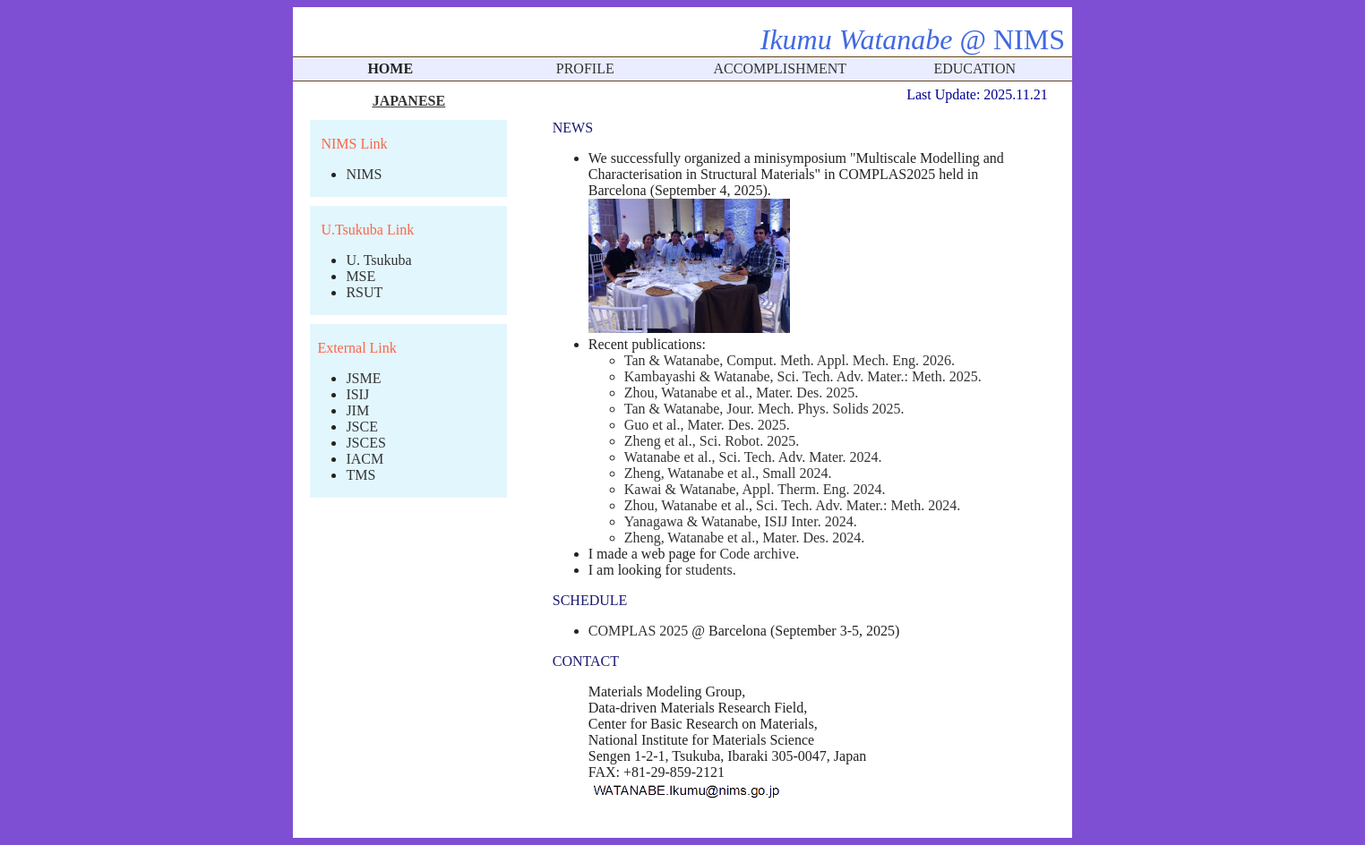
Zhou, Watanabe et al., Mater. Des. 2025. (741, 392)
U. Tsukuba (378, 260)
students (708, 569)
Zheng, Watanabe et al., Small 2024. (728, 473)
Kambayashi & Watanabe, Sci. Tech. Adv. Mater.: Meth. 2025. (803, 376)
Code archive (757, 553)
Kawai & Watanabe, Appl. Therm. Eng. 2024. (755, 489)
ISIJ (357, 394)
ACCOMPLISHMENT (780, 68)
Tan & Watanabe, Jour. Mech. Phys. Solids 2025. (764, 408)
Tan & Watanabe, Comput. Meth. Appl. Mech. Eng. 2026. (789, 360)
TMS (360, 474)
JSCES (365, 442)
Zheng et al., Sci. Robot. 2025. (712, 440)
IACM (364, 458)
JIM (357, 410)
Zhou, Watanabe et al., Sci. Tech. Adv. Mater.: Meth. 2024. (792, 505)
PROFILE (585, 68)
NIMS (364, 174)
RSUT (364, 292)
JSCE (362, 426)
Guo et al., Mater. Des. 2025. (707, 424)
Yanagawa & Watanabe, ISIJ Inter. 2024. (740, 521)
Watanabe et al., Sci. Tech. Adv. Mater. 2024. (753, 457)
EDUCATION (974, 68)
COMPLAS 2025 (638, 630)
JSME (363, 378)
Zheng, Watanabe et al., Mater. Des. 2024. (744, 537)
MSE (360, 276)
